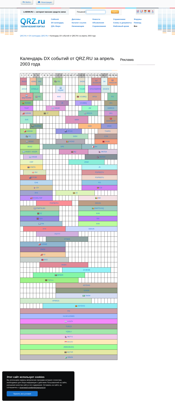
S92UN (98, 203)
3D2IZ (31, 141)
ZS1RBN (37, 126)
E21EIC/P (97, 83)
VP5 (62, 147)
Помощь (137, 23)
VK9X (109, 126)
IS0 (98, 218)
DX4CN (106, 89)
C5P (31, 162)
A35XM (28, 113)
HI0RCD (111, 108)
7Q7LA (50, 280)
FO (112, 97)
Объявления (98, 23)
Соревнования (99, 26)
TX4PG (107, 131)
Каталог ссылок (79, 23)
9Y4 (36, 193)
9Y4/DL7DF (37, 198)
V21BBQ (83, 97)
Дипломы (76, 19)
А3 (44, 254)
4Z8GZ (34, 81)
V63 (39, 81)
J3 (77, 193)
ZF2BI (34, 177)
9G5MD (28, 103)
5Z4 (40, 218)
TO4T (26, 108)
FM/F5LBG (41, 208)
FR (141, 12)
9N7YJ (70, 337)
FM (42, 224)
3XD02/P (83, 81)
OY (37, 188)
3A (104, 81)
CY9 (106, 136)
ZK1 (111, 113)
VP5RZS (55, 301)
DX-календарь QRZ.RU (38, 36)
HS (39, 97)
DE (145, 12)
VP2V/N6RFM (95, 89)
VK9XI (63, 265)
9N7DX (104, 152)
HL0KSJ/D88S (69, 316)
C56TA (32, 167)
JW (89, 108)
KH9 (98, 213)
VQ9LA (69, 332)
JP (153, 12)
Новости (96, 19)
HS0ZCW (113, 83)
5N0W (87, 296)
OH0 (90, 126)
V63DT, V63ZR (31, 152)
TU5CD (69, 326)
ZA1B (107, 141)
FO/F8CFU (99, 172)
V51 (58, 81)
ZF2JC (70, 131)
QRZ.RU (23, 36)
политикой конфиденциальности (32, 388)
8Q (75, 152)
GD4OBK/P (110, 121)
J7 (47, 113)
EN (138, 12)
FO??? (57, 234)
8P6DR (60, 275)
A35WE (44, 244)
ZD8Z (86, 162)
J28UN (70, 357)
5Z (41, 213)
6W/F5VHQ (99, 208)
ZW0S (42, 249)
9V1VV (70, 342)
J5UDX (24, 81)
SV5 (26, 120)
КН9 (98, 224)
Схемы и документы (122, 23)
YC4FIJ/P (83, 89)
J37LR (24, 89)
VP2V (94, 97)
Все (135, 26)
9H (96, 147)
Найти (115, 12)
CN (149, 12)
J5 (62, 103)
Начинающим (78, 26)
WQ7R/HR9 (26, 98)
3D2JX (89, 113)
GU (36, 172)
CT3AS (67, 239)
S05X (77, 120)
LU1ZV (70, 321)
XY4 (44, 229)
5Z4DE (86, 290)
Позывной (81, 12)
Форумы (138, 19)
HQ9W (60, 90)
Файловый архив (121, 26)
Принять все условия (22, 394)
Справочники (119, 19)
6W (99, 198)
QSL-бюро (55, 26)
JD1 (110, 103)
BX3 (45, 260)
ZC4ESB (86, 270)
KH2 (59, 97)
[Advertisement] (87, 46)
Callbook (55, 19)
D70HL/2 (34, 89)
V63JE (57, 108)
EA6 (36, 183)
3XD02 (71, 141)
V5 (30, 136)
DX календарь (57, 23)
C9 (101, 188)
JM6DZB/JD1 (68, 347)
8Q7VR (70, 352)
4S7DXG (86, 285)
